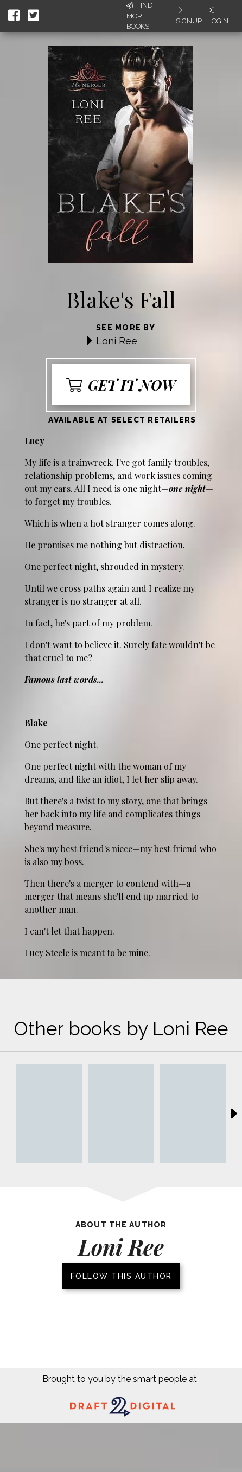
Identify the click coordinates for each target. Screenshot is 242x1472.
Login (217, 16)
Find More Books (139, 15)
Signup (189, 16)
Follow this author (121, 1276)
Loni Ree (116, 341)
